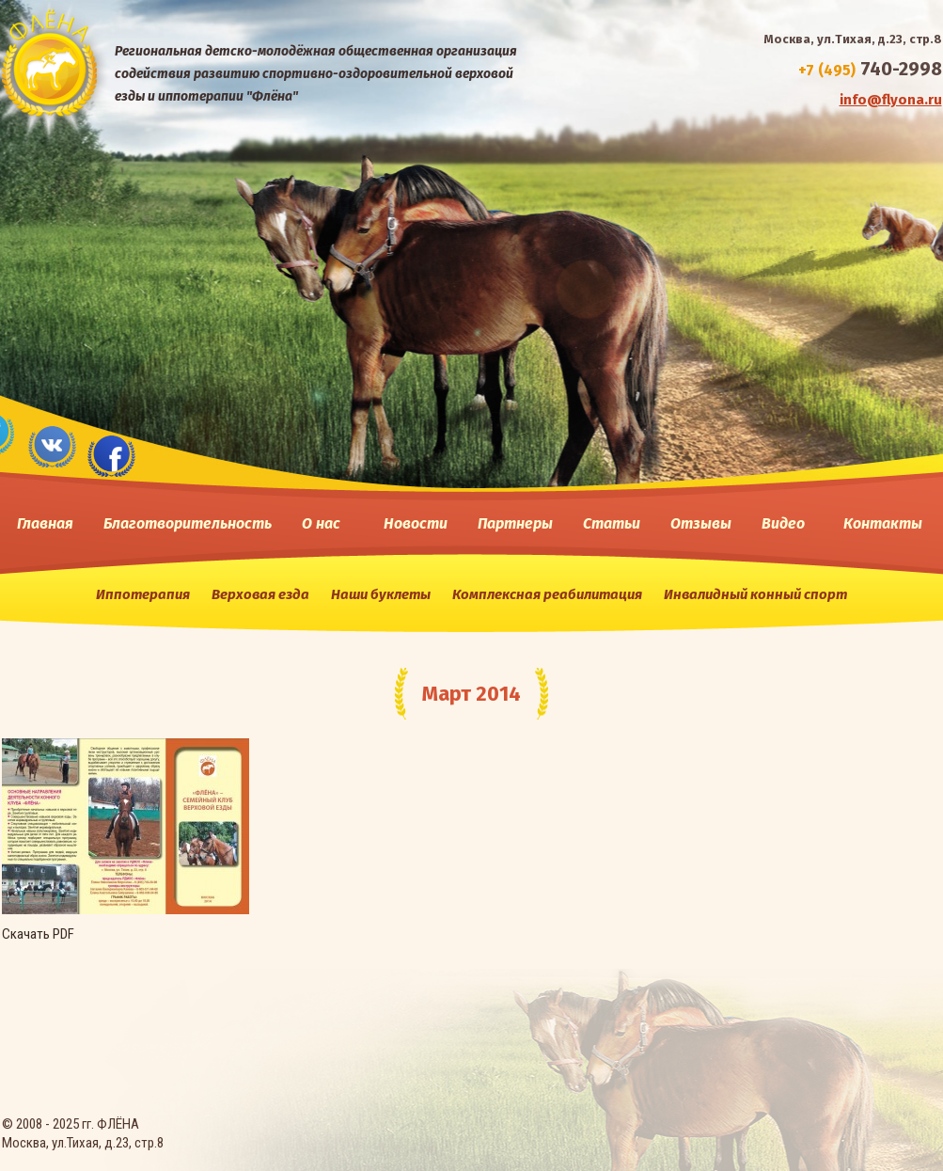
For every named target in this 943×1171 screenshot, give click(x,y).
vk (51, 445)
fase (111, 455)
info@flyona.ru (891, 99)
